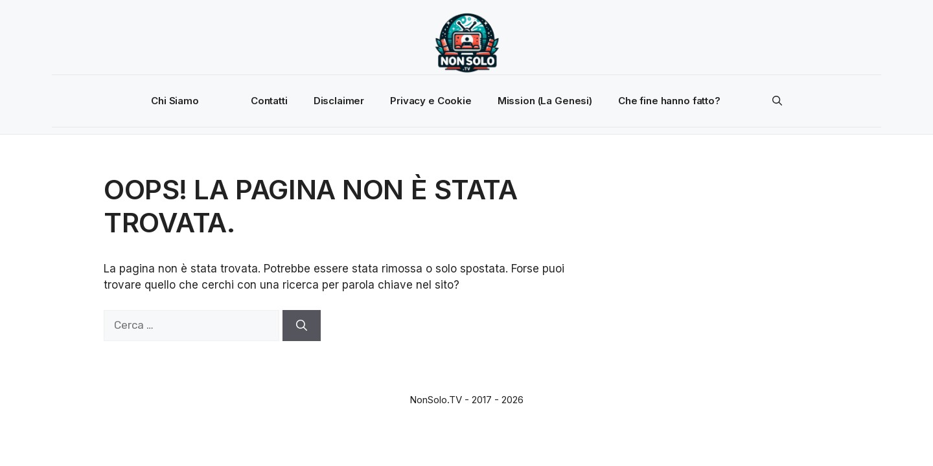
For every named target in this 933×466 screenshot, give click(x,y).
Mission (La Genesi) (545, 100)
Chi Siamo (175, 100)
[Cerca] (301, 325)
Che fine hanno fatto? (669, 100)
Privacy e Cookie (431, 100)
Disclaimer (339, 100)
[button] (777, 101)
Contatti (269, 100)
